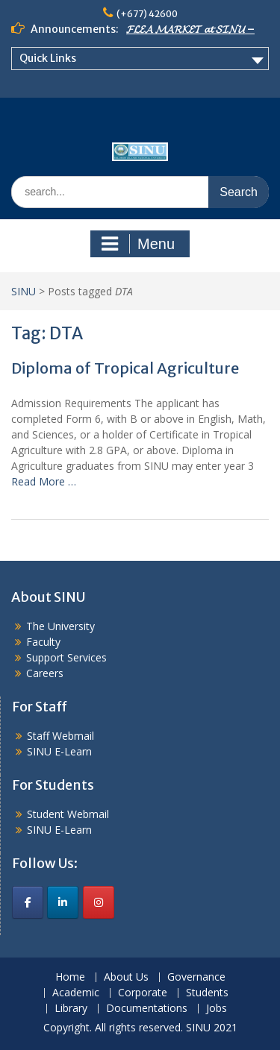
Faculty (43, 642)
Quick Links (47, 58)
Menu (138, 244)
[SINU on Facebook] (27, 902)
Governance (196, 977)
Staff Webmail (60, 736)
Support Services (66, 657)
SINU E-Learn (59, 751)
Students (207, 993)
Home (70, 977)
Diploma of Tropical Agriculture (125, 368)
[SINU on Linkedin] (62, 902)
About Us (126, 977)
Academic (75, 993)
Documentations (146, 1008)
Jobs (216, 1008)
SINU (23, 291)
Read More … (43, 481)
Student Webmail (68, 814)
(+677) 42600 (147, 13)
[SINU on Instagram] (98, 902)
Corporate (142, 993)
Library (71, 1008)
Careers (44, 673)
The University (60, 626)
